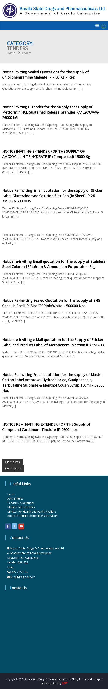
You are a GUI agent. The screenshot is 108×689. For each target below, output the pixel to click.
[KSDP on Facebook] (8, 526)
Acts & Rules (15, 498)
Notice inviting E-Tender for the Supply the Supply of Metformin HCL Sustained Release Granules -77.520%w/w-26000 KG (50, 112)
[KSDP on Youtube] (21, 526)
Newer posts (13, 468)
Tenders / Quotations (20, 503)
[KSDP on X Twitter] (14, 526)
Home (11, 494)
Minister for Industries (21, 507)
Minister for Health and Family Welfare (31, 511)
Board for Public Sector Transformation (32, 516)
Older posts (12, 462)
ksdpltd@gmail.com (23, 577)
